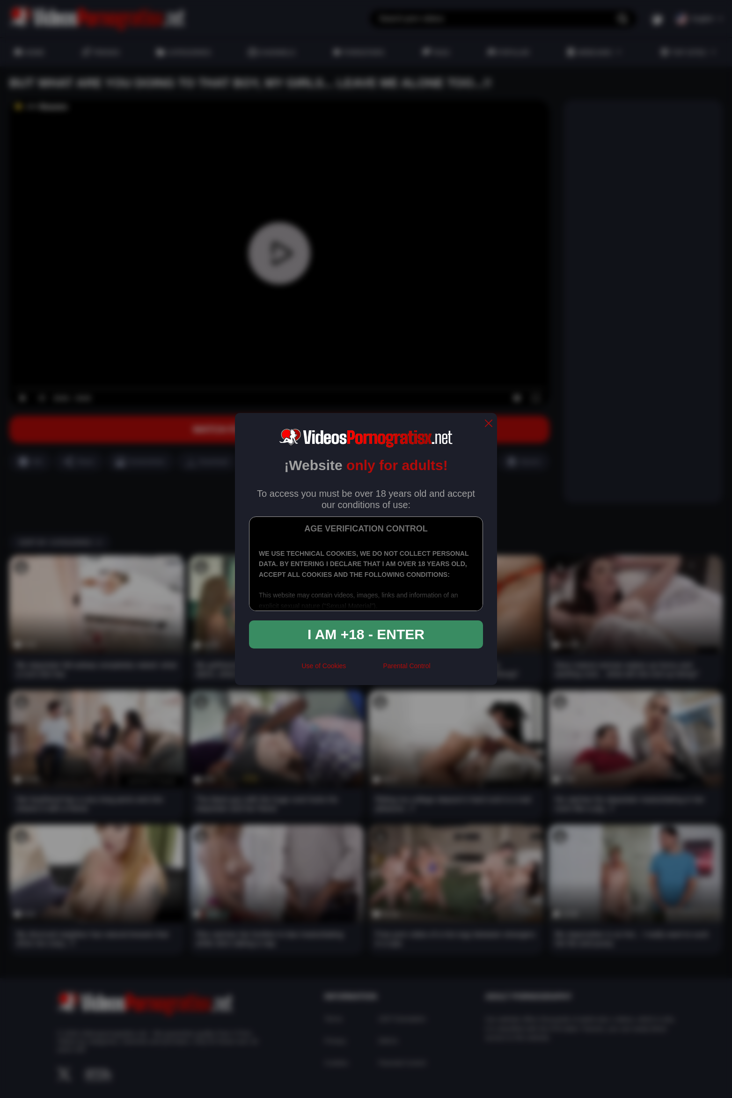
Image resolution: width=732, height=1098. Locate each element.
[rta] (364, 669)
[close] (488, 424)
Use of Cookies (323, 666)
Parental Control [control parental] (406, 666)
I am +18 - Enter (366, 634)
